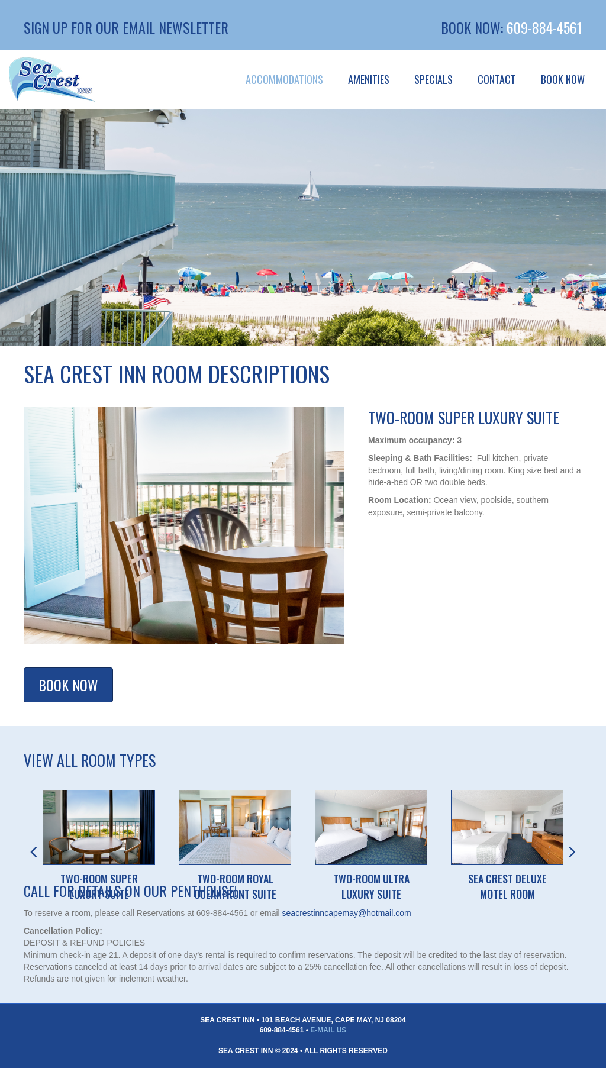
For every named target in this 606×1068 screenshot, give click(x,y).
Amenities (368, 79)
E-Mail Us (328, 1030)
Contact (497, 79)
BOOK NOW (563, 79)
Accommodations (284, 79)
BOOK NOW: (474, 27)
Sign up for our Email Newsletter (126, 27)
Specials (433, 79)
